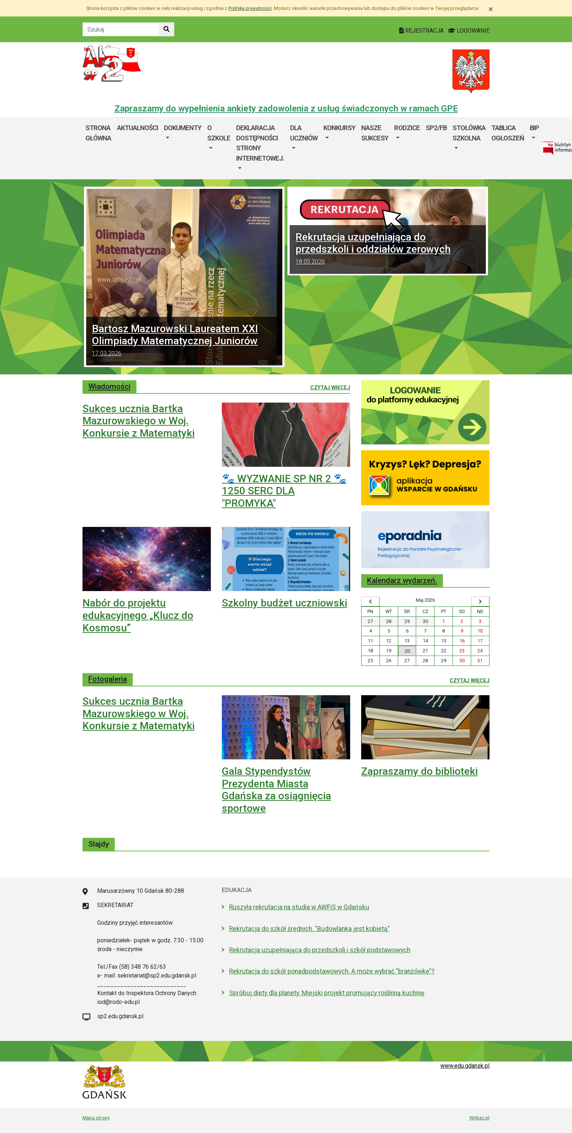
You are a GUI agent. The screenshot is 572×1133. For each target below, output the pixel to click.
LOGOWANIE (468, 30)
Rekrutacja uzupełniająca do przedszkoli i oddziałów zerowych (388, 249)
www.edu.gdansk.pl (464, 1065)
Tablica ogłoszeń (507, 133)
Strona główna (98, 133)
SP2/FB (436, 128)
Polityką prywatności (250, 8)
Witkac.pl (479, 1118)
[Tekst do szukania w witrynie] (120, 29)
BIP (534, 128)
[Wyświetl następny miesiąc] (480, 602)
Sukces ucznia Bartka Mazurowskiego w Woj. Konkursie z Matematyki (138, 421)
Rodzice (407, 128)
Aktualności (137, 128)
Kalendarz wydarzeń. (402, 580)
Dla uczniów (304, 133)
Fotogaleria (107, 679)
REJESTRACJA (422, 30)
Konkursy (339, 128)
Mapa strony (96, 1118)
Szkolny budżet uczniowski (284, 603)
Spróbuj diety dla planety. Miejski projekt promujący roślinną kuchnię (326, 993)
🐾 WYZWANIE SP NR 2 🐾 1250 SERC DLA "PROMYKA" (284, 491)
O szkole (218, 133)
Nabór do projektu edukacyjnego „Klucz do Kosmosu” (137, 615)
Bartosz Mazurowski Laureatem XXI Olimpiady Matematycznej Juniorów (184, 341)
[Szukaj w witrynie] (166, 29)
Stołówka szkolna (468, 133)
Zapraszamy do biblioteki (419, 771)
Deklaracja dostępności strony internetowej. (260, 143)
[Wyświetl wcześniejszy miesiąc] (370, 602)
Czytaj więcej (330, 387)
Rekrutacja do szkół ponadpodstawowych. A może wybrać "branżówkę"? (331, 971)
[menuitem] (182, 148)
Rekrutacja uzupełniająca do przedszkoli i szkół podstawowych (319, 950)
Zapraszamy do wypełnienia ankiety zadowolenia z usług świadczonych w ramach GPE (286, 108)
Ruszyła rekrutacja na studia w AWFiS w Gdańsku (299, 907)
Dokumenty (182, 128)
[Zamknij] (490, 9)
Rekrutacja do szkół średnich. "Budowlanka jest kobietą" (309, 928)
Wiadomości (109, 386)
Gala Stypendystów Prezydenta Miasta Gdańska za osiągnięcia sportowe (276, 789)
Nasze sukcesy (374, 133)
